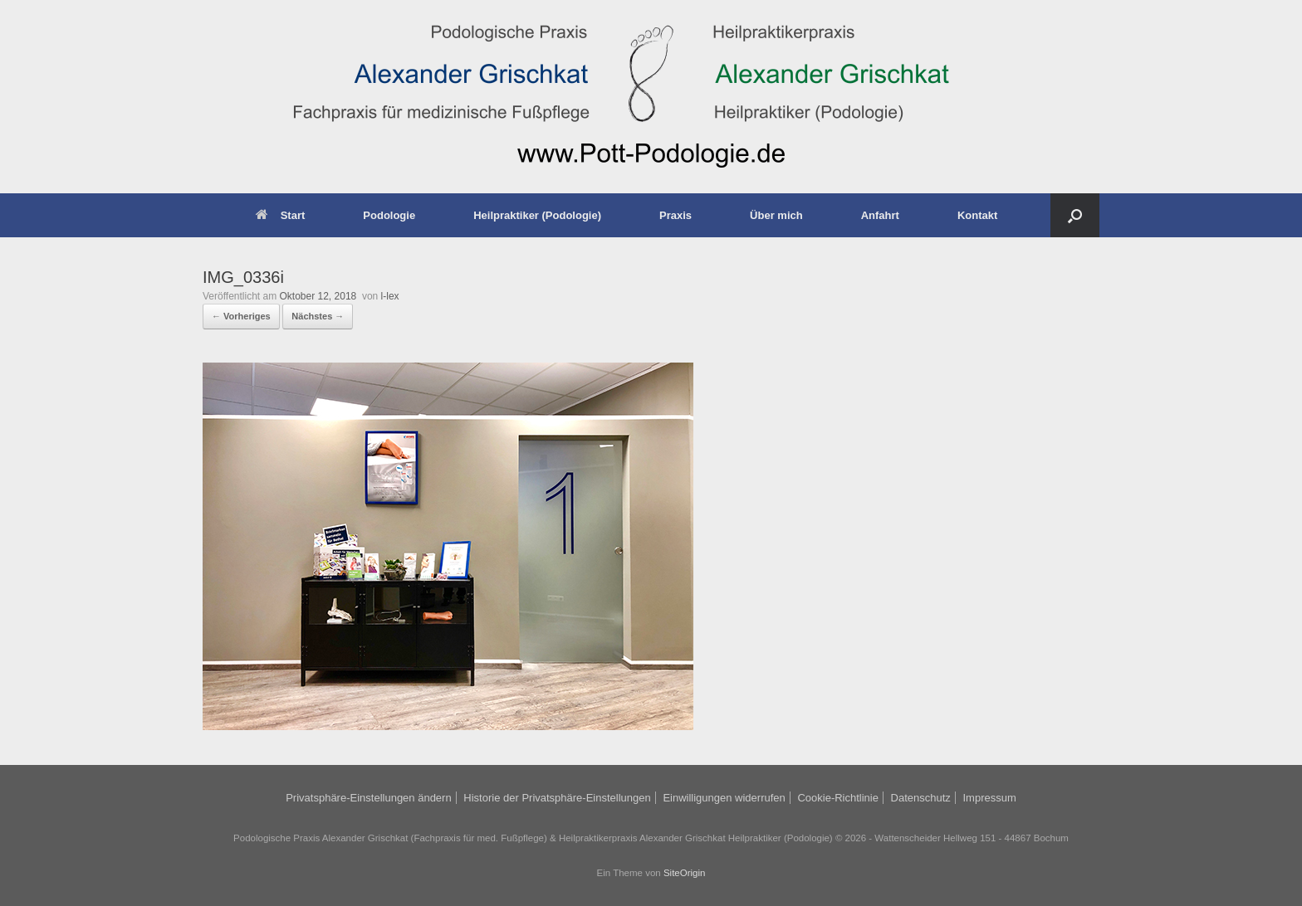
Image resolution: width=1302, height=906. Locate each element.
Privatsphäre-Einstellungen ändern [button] (368, 798)
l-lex (390, 296)
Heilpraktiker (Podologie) (537, 215)
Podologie (389, 215)
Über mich (776, 215)
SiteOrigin (684, 873)
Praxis (675, 215)
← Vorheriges (241, 316)
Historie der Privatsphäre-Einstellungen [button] (556, 798)
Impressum (989, 798)
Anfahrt (880, 215)
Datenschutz (921, 798)
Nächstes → (317, 316)
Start (281, 215)
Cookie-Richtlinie (838, 798)
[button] (1074, 215)
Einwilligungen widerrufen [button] (724, 798)
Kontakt (977, 215)
